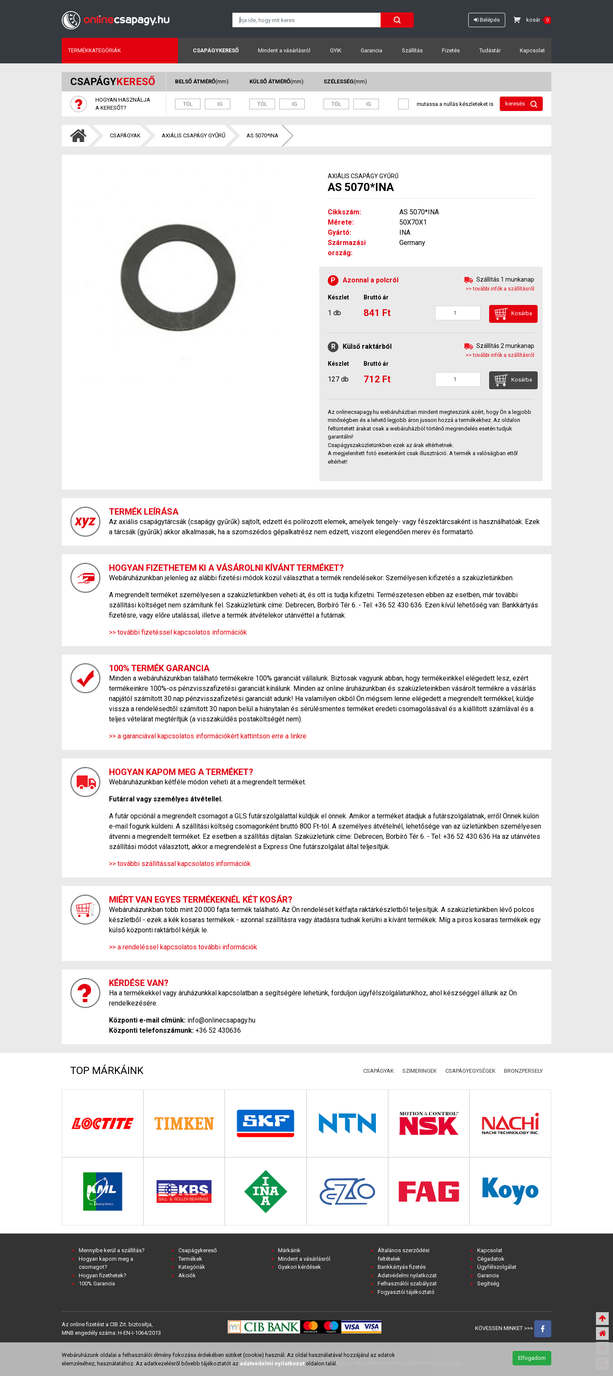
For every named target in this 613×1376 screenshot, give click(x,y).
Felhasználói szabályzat (407, 1283)
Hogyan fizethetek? (102, 1275)
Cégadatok (490, 1259)
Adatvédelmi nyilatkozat (407, 1275)
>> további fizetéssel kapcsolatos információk (178, 632)
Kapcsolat (532, 50)
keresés (521, 104)
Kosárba (513, 314)
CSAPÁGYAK (125, 135)
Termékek (190, 1259)
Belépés (487, 20)
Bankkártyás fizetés (402, 1267)
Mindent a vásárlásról (284, 50)
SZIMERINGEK (419, 1071)
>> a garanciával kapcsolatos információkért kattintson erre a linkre (207, 736)
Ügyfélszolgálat (496, 1267)
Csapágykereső (216, 50)
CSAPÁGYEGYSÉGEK (470, 1071)
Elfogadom (532, 1358)
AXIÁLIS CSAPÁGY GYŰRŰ (193, 135)
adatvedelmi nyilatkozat (272, 1363)
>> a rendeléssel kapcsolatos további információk (183, 947)
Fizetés (451, 50)
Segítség (488, 1283)
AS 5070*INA (262, 135)
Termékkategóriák (94, 50)
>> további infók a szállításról (500, 289)
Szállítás (412, 50)
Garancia (371, 50)
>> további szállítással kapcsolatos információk (180, 864)
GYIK (335, 50)
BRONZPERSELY (523, 1071)
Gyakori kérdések (299, 1267)
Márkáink (289, 1250)
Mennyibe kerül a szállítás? (112, 1250)
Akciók (187, 1275)
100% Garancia (97, 1283)
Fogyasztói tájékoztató (406, 1292)
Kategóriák (191, 1267)
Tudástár (490, 50)
